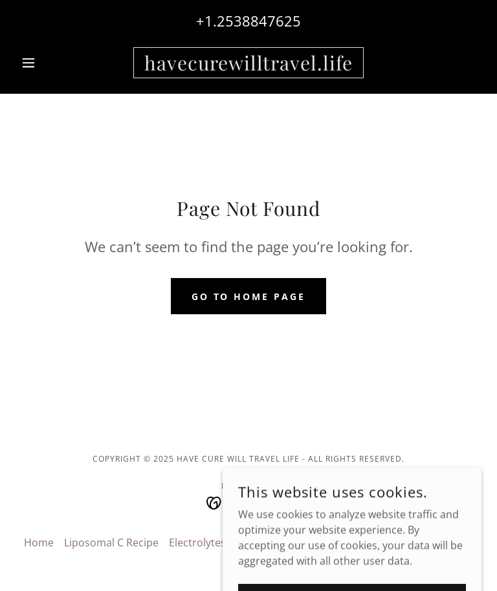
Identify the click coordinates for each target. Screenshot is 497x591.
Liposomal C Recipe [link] (111, 542)
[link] (248, 66)
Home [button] (39, 542)
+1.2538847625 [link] (248, 20)
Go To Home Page (249, 296)
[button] (50, 63)
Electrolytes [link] (197, 542)
